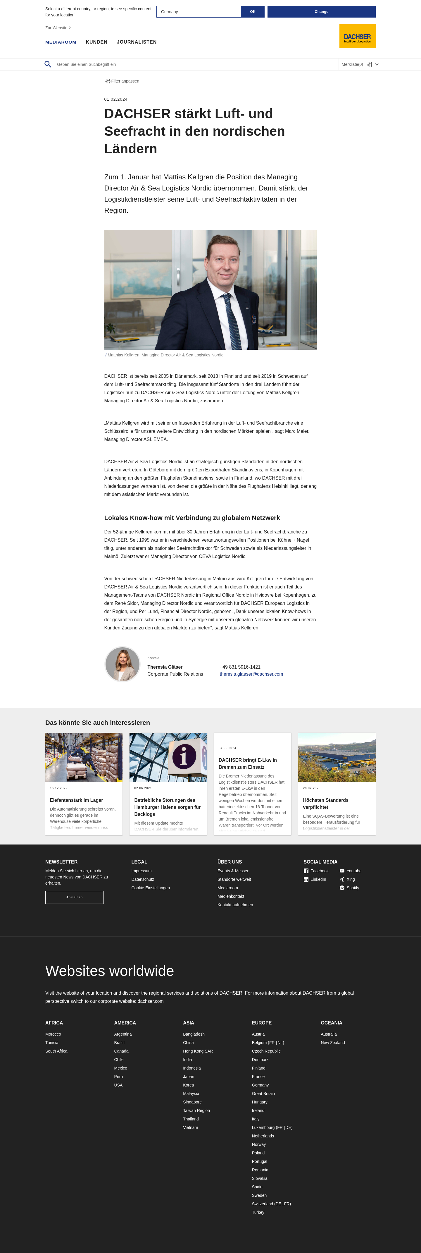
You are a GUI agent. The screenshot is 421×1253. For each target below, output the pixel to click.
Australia (329, 1034)
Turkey (258, 1212)
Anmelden (74, 897)
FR (272, 1042)
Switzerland (262, 1203)
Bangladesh (194, 1034)
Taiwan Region (196, 1110)
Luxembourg (263, 1127)
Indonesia (192, 1068)
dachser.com (151, 1001)
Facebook (316, 870)
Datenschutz (143, 879)
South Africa (56, 1051)
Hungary (260, 1102)
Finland (258, 1068)
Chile (119, 1059)
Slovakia (260, 1178)
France (258, 1076)
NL (280, 1042)
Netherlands (263, 1136)
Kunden (97, 42)
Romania (260, 1170)
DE (288, 1127)
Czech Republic (266, 1051)
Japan (188, 1076)
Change (321, 12)
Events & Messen (233, 870)
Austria (258, 1034)
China (188, 1042)
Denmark (260, 1059)
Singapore (192, 1102)
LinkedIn (315, 879)
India (187, 1059)
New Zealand (333, 1042)
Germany (260, 1085)
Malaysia (191, 1093)
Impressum (142, 870)
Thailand (191, 1119)
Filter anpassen (121, 81)
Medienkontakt (231, 896)
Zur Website (59, 27)
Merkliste (352, 64)
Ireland (258, 1110)
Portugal (259, 1161)
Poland (258, 1153)
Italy (256, 1119)
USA (118, 1085)
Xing (347, 879)
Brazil (119, 1042)
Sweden (259, 1195)
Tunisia (51, 1042)
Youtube (351, 870)
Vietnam (190, 1127)
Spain (257, 1187)
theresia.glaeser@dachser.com (252, 674)
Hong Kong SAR (198, 1051)
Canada (121, 1051)
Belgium (259, 1042)
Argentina (123, 1034)
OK (253, 12)
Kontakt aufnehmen (235, 904)
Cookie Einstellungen (151, 887)
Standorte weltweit (234, 879)
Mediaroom (61, 42)
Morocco (53, 1034)
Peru (118, 1076)
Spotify (349, 887)
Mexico (120, 1068)
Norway (259, 1144)
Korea (188, 1085)
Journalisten (138, 42)
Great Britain (263, 1093)
